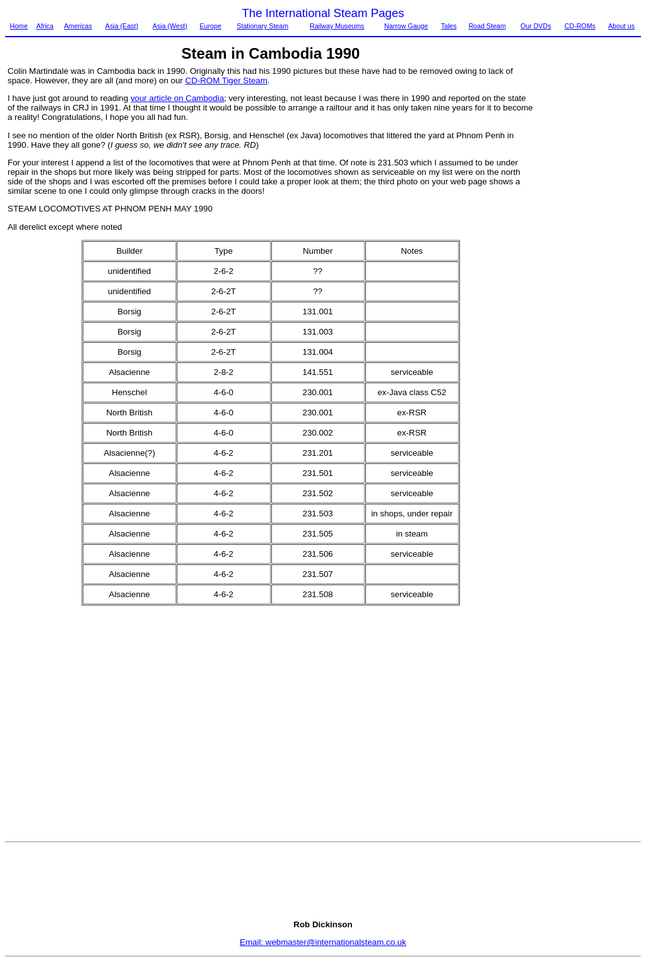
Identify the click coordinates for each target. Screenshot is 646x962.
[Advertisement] (587, 255)
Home (18, 26)
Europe (210, 26)
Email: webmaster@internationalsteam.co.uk (323, 942)
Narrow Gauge (406, 26)
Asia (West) (170, 26)
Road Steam (487, 26)
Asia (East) (121, 26)
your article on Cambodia (177, 98)
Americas (77, 26)
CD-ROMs (580, 26)
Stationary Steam (262, 26)
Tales (449, 26)
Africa (45, 26)
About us (621, 26)
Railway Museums (337, 26)
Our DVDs (535, 26)
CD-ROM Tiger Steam (226, 80)
